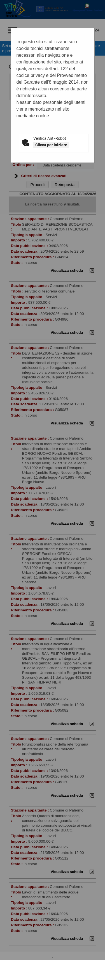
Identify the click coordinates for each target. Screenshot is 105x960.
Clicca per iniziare (51, 145)
